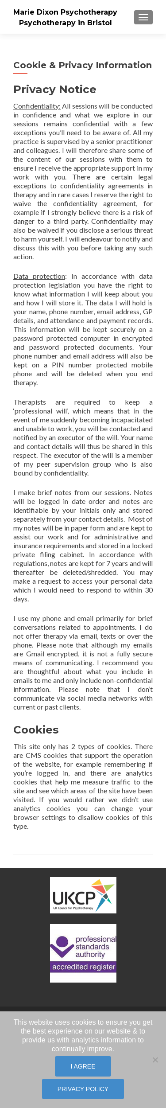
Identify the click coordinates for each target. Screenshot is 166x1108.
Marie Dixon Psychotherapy (65, 12)
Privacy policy (83, 1088)
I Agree (82, 1066)
